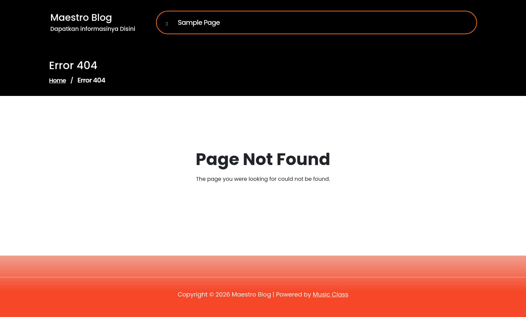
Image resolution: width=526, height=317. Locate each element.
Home (57, 80)
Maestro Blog (81, 17)
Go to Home (259, 198)
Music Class (330, 294)
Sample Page (199, 22)
